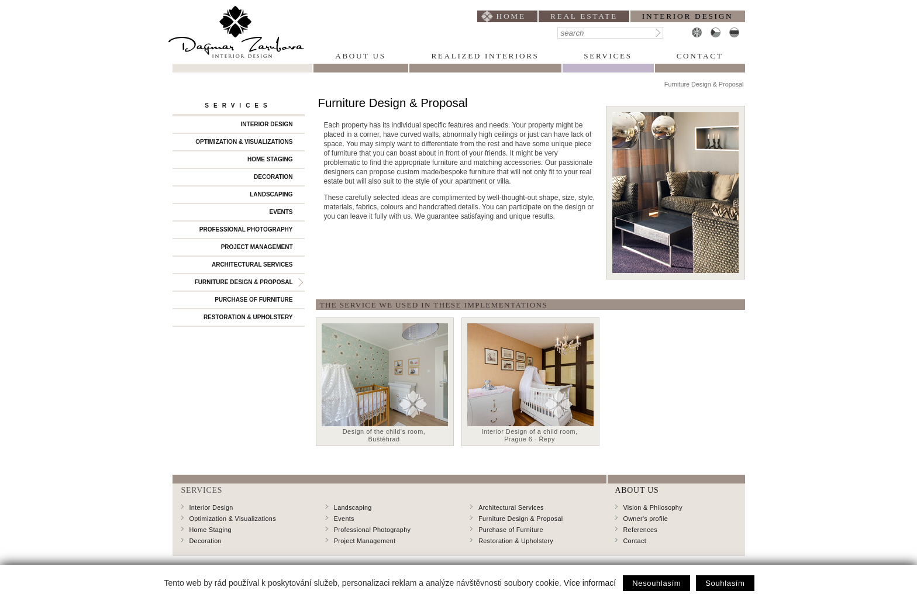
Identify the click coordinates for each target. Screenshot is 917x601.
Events (280, 212)
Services (608, 55)
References (640, 529)
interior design (687, 16)
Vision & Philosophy (652, 507)
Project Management (257, 247)
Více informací (590, 583)
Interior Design (267, 124)
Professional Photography (246, 229)
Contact (700, 55)
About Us (360, 55)
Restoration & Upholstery (248, 317)
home (511, 16)
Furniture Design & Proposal (244, 282)
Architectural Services (252, 264)
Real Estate (584, 16)
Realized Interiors (485, 55)
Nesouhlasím (656, 583)
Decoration (273, 177)
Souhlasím (724, 583)
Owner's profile (645, 518)
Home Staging (270, 159)
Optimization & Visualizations (243, 142)
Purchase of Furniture (253, 299)
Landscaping (271, 194)
